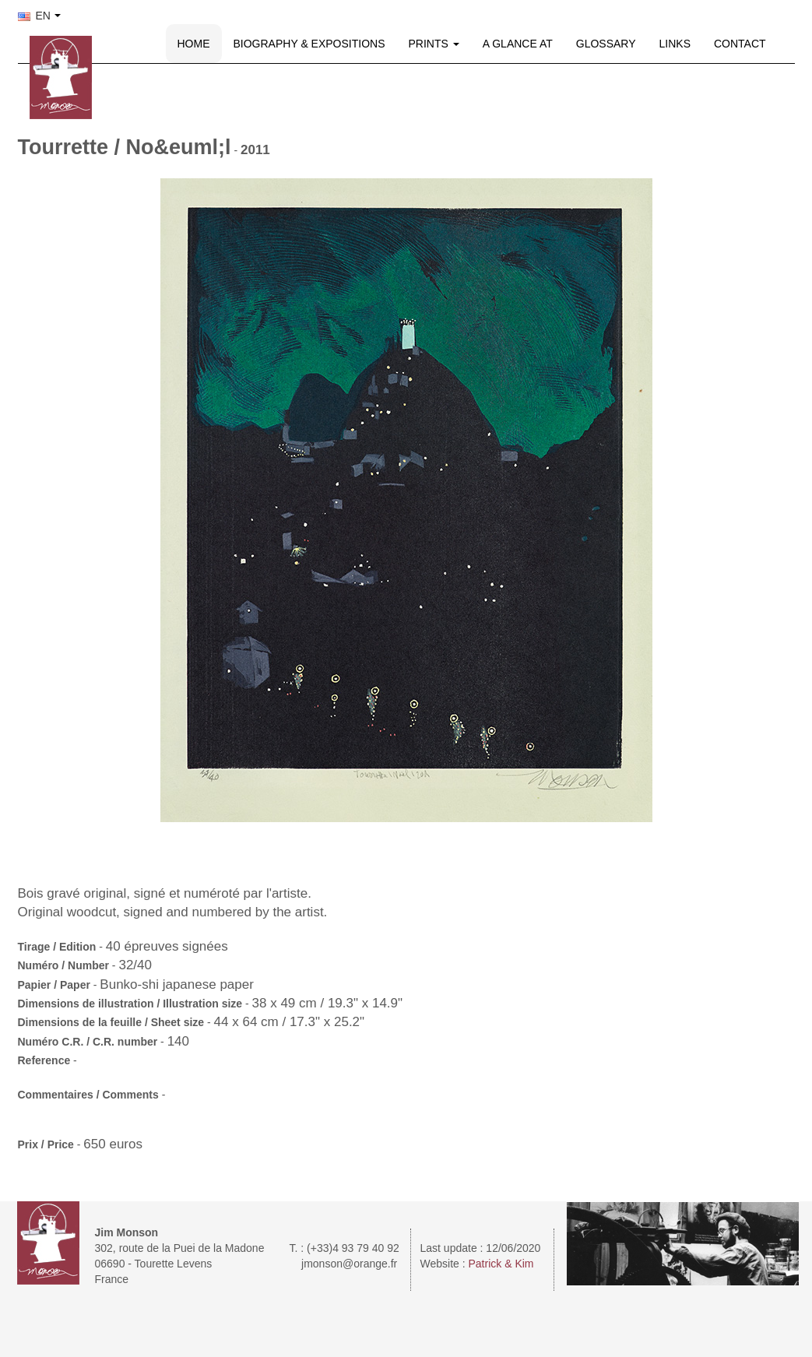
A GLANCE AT (518, 43)
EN (34, 15)
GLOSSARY (606, 43)
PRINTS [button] (434, 43)
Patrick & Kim (501, 1263)
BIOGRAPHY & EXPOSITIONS (309, 43)
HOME (194, 43)
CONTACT (740, 43)
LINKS (675, 43)
